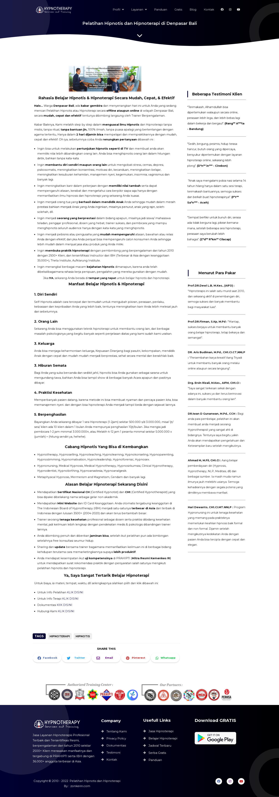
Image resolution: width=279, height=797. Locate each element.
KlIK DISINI (66, 592)
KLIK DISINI (76, 580)
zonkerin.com (80, 786)
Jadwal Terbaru (160, 745)
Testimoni (113, 752)
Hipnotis (83, 636)
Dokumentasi (116, 745)
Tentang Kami (116, 732)
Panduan (155, 760)
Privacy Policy (116, 738)
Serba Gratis (157, 753)
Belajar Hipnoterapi (163, 738)
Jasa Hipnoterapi (161, 731)
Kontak (112, 758)
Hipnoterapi (60, 636)
